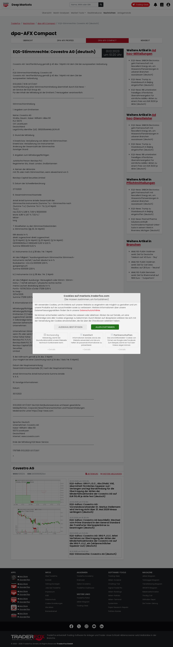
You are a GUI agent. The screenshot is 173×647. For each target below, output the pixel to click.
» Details (51, 349)
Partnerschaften (123, 335)
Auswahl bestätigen (70, 327)
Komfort (88, 335)
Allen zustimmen (105, 327)
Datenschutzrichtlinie (90, 310)
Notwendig (53, 335)
